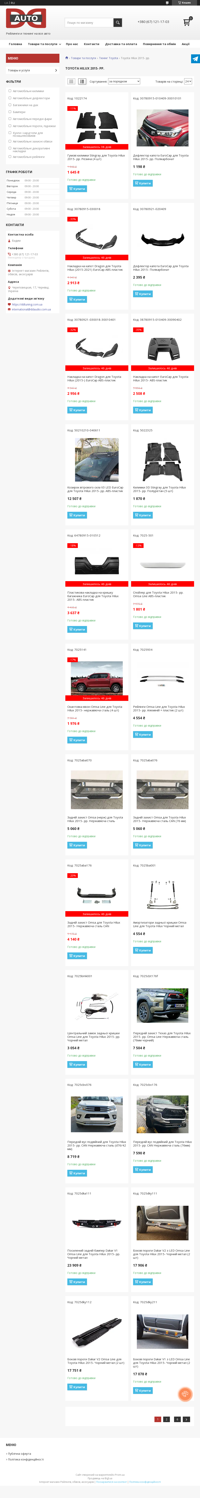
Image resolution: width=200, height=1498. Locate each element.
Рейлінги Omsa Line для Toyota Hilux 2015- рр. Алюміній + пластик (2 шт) (159, 708)
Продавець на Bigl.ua (100, 1478)
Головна (15, 44)
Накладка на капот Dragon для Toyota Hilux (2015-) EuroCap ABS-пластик (94, 378)
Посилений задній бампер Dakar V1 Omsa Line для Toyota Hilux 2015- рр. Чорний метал (93, 1254)
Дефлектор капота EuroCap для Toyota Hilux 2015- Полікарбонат (161, 267)
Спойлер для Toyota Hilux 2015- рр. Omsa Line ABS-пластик (158, 594)
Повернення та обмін (159, 44)
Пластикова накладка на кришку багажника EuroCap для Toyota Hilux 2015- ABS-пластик (93, 596)
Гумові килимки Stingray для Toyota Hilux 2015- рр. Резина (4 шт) (96, 157)
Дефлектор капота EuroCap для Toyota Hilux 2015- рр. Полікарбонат (161, 157)
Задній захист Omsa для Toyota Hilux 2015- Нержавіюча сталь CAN (93, 924)
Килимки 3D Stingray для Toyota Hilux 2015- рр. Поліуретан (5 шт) (159, 489)
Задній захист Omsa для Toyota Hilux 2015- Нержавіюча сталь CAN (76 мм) (159, 819)
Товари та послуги (42, 44)
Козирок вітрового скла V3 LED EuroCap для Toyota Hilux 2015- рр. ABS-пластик (95, 489)
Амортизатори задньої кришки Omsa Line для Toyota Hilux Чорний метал (159, 924)
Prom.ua (120, 1474)
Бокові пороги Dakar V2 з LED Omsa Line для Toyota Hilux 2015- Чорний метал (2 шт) (161, 1254)
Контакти (91, 44)
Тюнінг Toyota (108, 58)
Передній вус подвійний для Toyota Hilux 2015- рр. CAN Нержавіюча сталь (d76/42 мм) (96, 1145)
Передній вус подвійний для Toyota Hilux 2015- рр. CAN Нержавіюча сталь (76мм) (162, 1143)
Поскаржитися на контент (111, 1482)
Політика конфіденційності (26, 1459)
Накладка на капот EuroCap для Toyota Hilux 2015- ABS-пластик (160, 378)
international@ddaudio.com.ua (31, 309)
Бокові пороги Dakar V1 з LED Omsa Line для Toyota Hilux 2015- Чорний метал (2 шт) (161, 1362)
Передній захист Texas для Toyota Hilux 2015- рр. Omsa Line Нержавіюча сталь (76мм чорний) (162, 1036)
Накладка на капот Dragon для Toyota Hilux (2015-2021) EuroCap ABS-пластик (95, 267)
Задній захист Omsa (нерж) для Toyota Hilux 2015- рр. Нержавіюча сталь (95, 819)
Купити (79, 189)
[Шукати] (117, 22)
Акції (186, 44)
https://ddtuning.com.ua (27, 304)
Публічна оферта (19, 1454)
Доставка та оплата (121, 44)
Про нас (72, 44)
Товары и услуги (19, 70)
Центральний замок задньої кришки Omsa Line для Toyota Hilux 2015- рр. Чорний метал (93, 1036)
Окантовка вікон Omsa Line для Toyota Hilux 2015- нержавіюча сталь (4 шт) (94, 708)
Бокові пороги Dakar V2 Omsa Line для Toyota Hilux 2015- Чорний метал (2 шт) (95, 1360)
